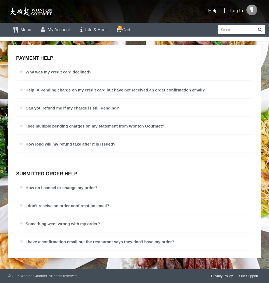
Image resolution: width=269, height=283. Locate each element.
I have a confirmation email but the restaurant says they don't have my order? (100, 241)
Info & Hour (92, 29)
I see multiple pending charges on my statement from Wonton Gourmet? (95, 126)
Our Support (248, 276)
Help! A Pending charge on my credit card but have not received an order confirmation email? (115, 90)
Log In (236, 10)
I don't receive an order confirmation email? (67, 205)
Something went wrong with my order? (63, 223)
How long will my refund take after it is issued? (70, 144)
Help (213, 10)
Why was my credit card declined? (58, 72)
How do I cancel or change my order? (61, 187)
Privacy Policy (222, 276)
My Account (54, 29)
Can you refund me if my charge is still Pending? (72, 108)
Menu (21, 29)
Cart (122, 29)
